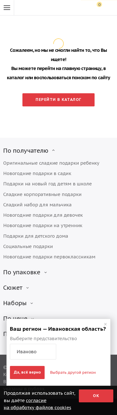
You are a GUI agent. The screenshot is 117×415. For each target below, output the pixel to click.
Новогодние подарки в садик (37, 173)
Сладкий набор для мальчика (37, 205)
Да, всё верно (27, 372)
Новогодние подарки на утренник (42, 225)
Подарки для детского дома (35, 236)
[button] (33, 351)
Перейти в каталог (58, 99)
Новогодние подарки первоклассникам (49, 257)
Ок (96, 395)
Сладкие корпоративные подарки (42, 194)
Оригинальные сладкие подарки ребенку (51, 163)
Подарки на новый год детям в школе (47, 184)
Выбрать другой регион (73, 372)
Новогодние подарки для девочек (43, 215)
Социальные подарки (28, 246)
